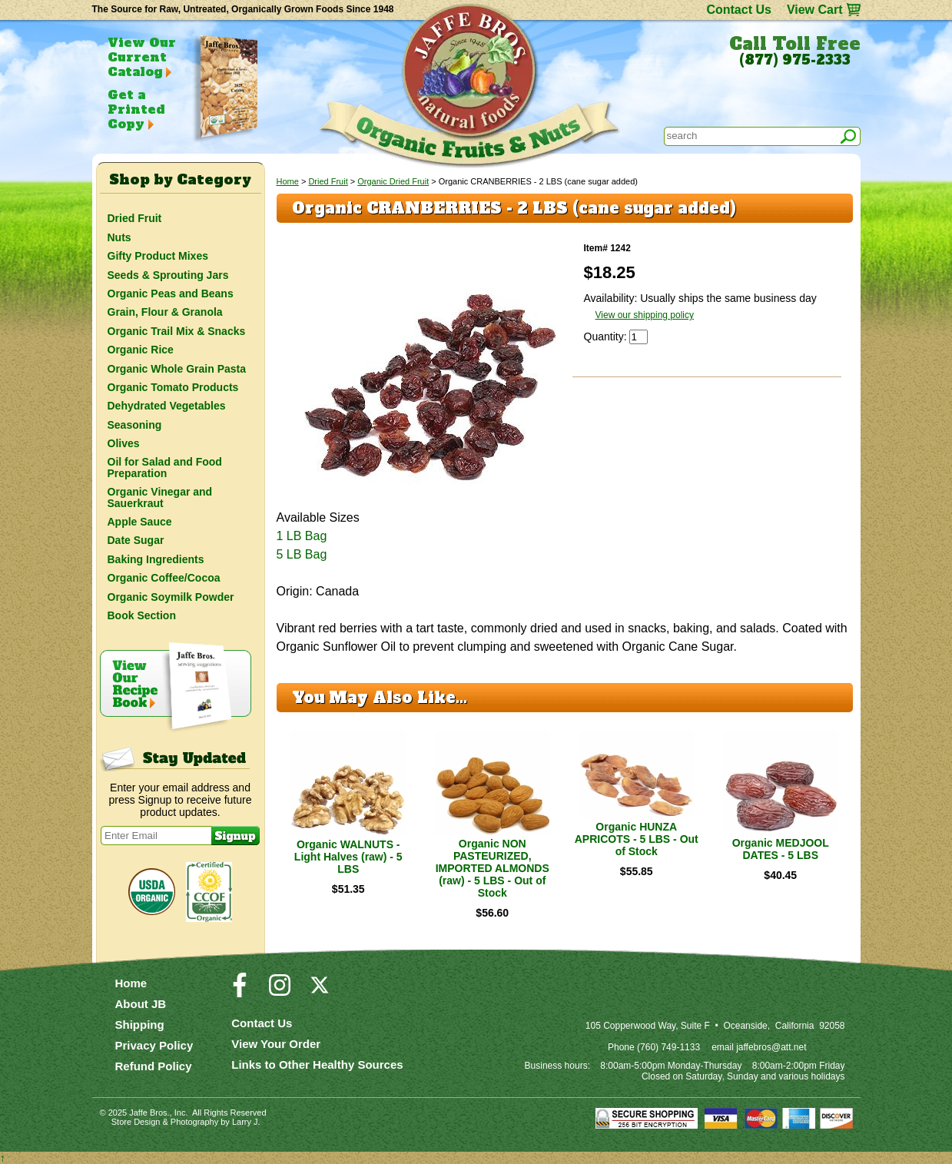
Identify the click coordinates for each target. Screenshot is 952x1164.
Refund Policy (153, 1066)
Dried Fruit (327, 181)
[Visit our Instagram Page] (279, 991)
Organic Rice (141, 349)
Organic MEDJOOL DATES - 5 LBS (780, 849)
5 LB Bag (302, 554)
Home (288, 181)
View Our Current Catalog (142, 57)
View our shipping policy (645, 315)
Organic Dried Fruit (393, 181)
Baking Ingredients (156, 559)
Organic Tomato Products (173, 387)
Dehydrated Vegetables (167, 406)
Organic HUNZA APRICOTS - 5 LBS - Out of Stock (636, 839)
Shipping (139, 1024)
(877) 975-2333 (795, 60)
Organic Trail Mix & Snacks (177, 331)
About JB (141, 1003)
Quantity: (607, 336)
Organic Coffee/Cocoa (164, 578)
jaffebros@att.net (771, 1047)
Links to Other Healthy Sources (317, 1064)
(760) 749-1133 (668, 1047)
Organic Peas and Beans (171, 293)
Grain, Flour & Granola (165, 312)
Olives (124, 443)
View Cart (815, 9)
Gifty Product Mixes (158, 256)
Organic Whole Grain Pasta (177, 369)
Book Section (142, 615)
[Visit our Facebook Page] (239, 991)
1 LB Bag (302, 535)
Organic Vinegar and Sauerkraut (160, 497)
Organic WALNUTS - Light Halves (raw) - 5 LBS (348, 856)
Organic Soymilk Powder (171, 597)
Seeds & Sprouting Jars (168, 275)
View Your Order (275, 1043)
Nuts (119, 237)
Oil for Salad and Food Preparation (165, 467)
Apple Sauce (140, 522)
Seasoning (135, 425)
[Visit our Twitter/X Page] (319, 991)
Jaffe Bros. (149, 1112)
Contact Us (738, 9)
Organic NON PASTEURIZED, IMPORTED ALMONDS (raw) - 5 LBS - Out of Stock (492, 868)
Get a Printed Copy (136, 109)
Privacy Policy (154, 1045)
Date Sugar (136, 540)
